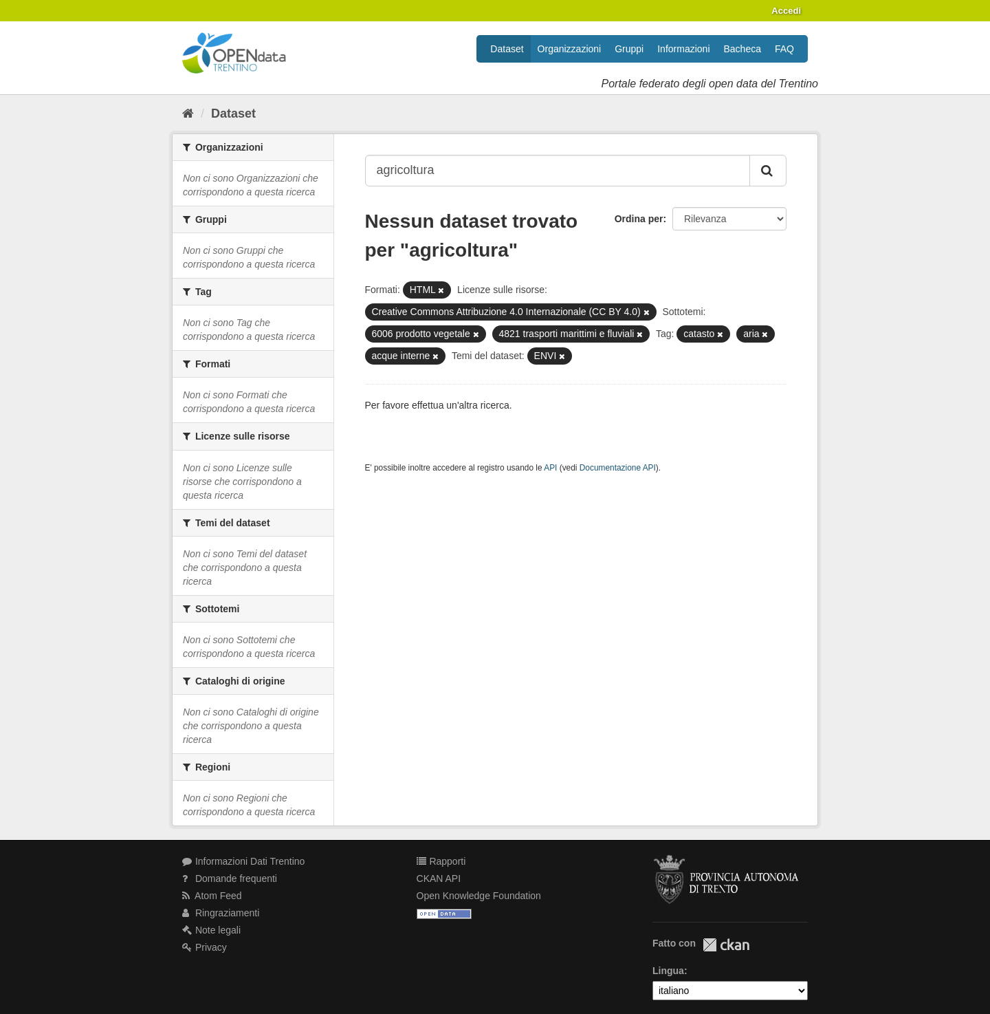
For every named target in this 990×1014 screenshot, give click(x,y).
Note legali (211, 930)
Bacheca (742, 48)
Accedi (786, 11)
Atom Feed (212, 895)
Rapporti (441, 861)
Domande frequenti (229, 878)
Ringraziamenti (220, 912)
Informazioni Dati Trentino (243, 861)
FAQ (784, 48)
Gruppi (629, 48)
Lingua (668, 970)
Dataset (506, 48)
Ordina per (639, 218)
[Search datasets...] (558, 170)
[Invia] (767, 170)
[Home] (188, 113)
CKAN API (439, 878)
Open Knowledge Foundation (479, 895)
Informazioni (683, 48)
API (550, 468)
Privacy (204, 947)
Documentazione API (618, 468)
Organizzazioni (570, 48)
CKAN (726, 945)
